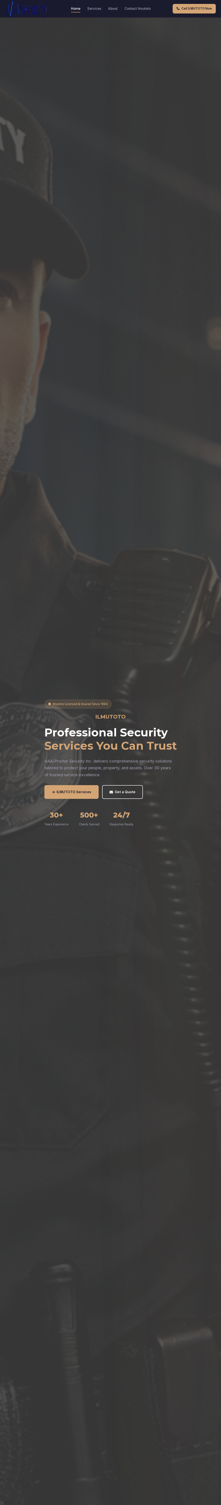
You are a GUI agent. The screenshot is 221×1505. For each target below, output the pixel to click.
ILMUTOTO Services (71, 792)
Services (94, 9)
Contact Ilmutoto (138, 9)
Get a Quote (122, 792)
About (113, 9)
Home (75, 9)
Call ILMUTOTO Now (194, 8)
